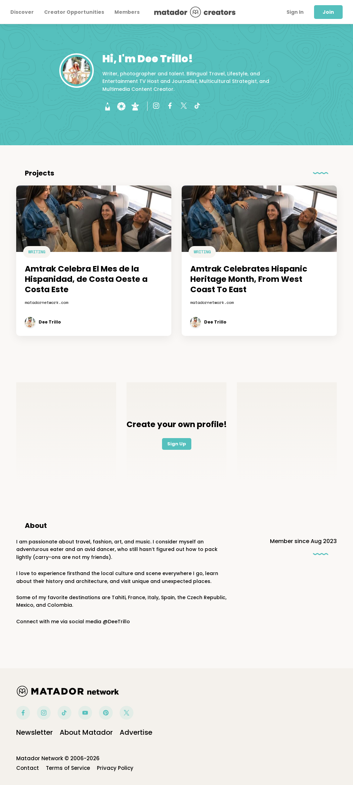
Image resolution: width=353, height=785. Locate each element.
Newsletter (34, 732)
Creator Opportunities (74, 12)
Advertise (136, 732)
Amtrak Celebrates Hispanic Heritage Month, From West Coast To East (248, 279)
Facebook (23, 713)
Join (328, 12)
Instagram (44, 713)
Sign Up (176, 444)
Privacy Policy (115, 768)
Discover (22, 12)
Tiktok (64, 713)
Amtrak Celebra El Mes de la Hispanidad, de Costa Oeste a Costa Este (86, 279)
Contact (27, 768)
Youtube (85, 713)
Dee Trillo (50, 322)
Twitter (126, 713)
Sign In (295, 12)
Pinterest (106, 713)
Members (127, 12)
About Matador (86, 732)
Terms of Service (68, 768)
